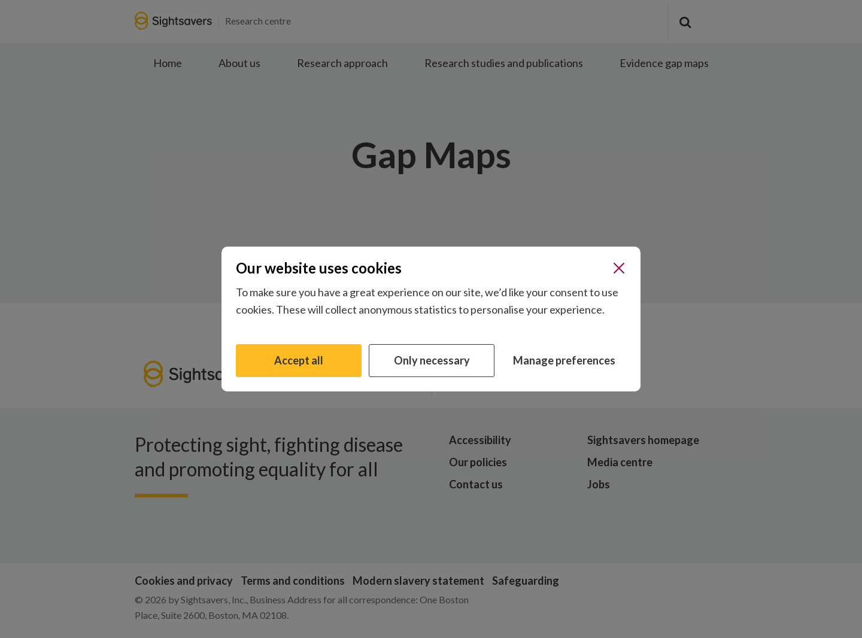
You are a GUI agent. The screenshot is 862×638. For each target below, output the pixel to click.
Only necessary (432, 360)
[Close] (619, 268)
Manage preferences (564, 360)
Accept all (298, 360)
